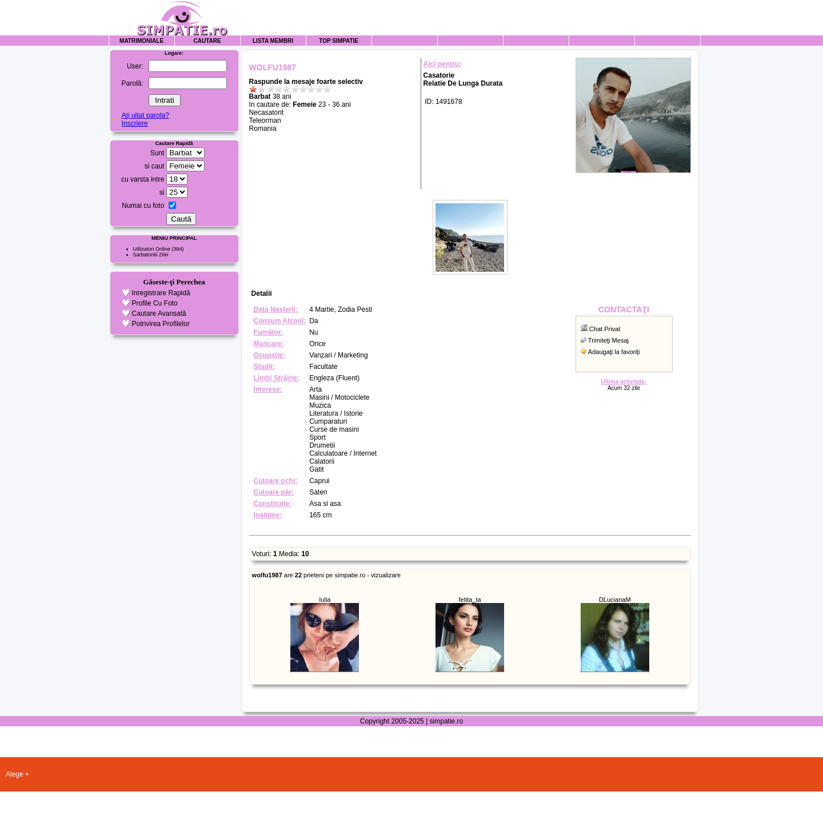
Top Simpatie (338, 41)
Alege (14, 774)
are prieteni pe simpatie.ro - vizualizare (326, 575)
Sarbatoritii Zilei (151, 255)
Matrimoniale (141, 41)
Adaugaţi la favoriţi (614, 351)
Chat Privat (604, 328)
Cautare (207, 41)
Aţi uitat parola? (145, 115)
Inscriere (135, 123)
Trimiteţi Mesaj (608, 340)
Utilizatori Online (152, 249)
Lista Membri (273, 41)
